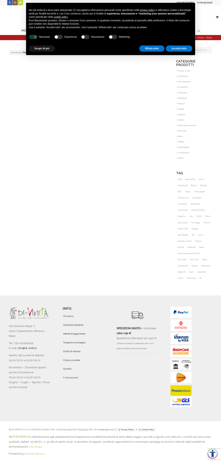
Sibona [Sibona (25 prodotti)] (194, 266)
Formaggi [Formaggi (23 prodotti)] (195, 222)
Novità (181, 120)
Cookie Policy (148, 430)
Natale (181, 109)
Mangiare (182, 98)
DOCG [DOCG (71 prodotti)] (199, 216)
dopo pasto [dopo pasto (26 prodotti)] (183, 222)
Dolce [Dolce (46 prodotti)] (207, 216)
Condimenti (183, 152)
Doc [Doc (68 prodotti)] (191, 216)
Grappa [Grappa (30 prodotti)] (195, 229)
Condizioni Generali (73, 325)
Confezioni (183, 76)
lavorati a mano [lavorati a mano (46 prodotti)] (185, 241)
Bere (180, 136)
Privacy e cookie (71, 360)
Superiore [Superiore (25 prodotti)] (201, 272)
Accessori (182, 92)
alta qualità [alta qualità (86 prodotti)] (190, 179)
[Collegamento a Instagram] (15, 2)
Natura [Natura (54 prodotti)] (198, 241)
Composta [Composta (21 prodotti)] (182, 204)
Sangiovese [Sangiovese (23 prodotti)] (183, 266)
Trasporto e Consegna (74, 342)
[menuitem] (204, 3)
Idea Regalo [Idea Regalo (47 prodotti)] (183, 235)
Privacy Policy (127, 430)
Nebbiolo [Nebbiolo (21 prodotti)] (191, 247)
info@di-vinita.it (27, 348)
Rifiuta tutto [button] (152, 48)
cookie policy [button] (61, 16)
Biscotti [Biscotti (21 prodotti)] (203, 185)
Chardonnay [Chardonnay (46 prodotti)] (183, 198)
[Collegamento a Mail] (20, 2)
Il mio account (204, 2)
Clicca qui (35, 446)
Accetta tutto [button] (179, 48)
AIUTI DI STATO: (19, 436)
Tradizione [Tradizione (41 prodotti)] (191, 278)
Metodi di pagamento (74, 333)
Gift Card (182, 131)
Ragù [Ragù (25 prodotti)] (204, 259)
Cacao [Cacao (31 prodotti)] (187, 192)
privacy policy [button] (147, 10)
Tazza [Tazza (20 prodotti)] (180, 278)
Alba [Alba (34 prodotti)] (180, 179)
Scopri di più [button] (42, 48)
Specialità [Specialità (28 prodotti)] (205, 266)
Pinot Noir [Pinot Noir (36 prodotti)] (194, 259)
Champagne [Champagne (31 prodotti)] (199, 192)
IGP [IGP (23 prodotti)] (193, 235)
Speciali (181, 114)
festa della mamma (187, 125)
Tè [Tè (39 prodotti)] (200, 278)
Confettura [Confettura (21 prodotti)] (195, 204)
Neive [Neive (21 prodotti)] (201, 247)
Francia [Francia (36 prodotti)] (206, 222)
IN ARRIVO (183, 87)
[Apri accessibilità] (212, 453)
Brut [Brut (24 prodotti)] (180, 192)
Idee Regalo (183, 147)
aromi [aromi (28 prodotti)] (201, 179)
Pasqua (181, 103)
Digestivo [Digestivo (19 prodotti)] (182, 216)
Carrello (67, 368)
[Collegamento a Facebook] (9, 2)
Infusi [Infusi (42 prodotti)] (200, 235)
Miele (180, 158)
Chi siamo (68, 316)
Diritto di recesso (71, 351)
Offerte (181, 142)
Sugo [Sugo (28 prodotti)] (191, 272)
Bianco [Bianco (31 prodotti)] (194, 185)
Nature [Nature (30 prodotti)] (181, 247)
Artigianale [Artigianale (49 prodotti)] (183, 185)
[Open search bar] (199, 31)
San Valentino (184, 81)
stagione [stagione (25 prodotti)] (181, 272)
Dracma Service (34, 453)
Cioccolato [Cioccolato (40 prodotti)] (196, 198)
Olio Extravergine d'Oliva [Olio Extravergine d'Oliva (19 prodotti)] (189, 253)
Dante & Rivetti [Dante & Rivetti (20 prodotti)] (198, 210)
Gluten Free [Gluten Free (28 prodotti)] (183, 229)
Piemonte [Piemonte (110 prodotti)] (182, 259)
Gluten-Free (184, 71)
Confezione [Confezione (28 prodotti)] (183, 210)
